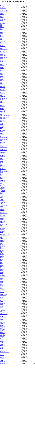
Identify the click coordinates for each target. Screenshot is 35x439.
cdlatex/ (2, 48)
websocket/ (2, 415)
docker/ (1, 100)
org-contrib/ (2, 286)
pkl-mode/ (2, 307)
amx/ (1, 14)
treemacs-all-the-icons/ (4, 390)
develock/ (2, 91)
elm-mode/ (2, 125)
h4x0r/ (1, 201)
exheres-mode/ (2, 164)
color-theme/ (2, 61)
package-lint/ (2, 294)
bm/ (1, 35)
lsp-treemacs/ (2, 242)
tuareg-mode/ (2, 395)
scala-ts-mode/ (3, 351)
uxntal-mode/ (2, 401)
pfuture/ (2, 304)
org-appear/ (2, 285)
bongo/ (1, 37)
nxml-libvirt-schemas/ (4, 280)
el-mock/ (2, 120)
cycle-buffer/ (2, 79)
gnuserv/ (2, 193)
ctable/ (1, 78)
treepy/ (1, 391)
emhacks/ (2, 149)
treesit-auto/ (2, 392)
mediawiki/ (2, 256)
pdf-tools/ (2, 302)
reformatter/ (2, 335)
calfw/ (1, 44)
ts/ (1, 393)
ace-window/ (2, 7)
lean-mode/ (2, 233)
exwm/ (1, 167)
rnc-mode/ (2, 345)
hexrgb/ (1, 205)
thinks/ (1, 387)
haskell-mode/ (2, 202)
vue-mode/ (2, 409)
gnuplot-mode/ (2, 192)
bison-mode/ (2, 33)
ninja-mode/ (2, 275)
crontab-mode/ (2, 74)
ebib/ (1, 110)
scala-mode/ (2, 350)
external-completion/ (4, 166)
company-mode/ (2, 67)
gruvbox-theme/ (3, 200)
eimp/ (1, 119)
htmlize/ (2, 211)
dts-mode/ (2, 106)
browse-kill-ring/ (3, 40)
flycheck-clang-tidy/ (4, 175)
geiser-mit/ (2, 188)
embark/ (1, 147)
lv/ (1, 245)
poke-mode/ (2, 312)
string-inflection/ (3, 373)
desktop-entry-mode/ (4, 90)
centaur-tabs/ (2, 49)
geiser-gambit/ (3, 186)
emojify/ (2, 151)
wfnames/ (2, 416)
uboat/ (1, 398)
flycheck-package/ (3, 179)
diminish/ (2, 95)
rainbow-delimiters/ (4, 330)
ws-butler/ (2, 422)
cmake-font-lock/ (3, 58)
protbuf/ (2, 322)
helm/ (1, 204)
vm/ (1, 405)
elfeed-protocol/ (3, 123)
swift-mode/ (2, 378)
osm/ (1, 291)
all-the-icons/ (3, 10)
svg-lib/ (2, 377)
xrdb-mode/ (2, 425)
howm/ (1, 209)
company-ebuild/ (3, 65)
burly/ (1, 42)
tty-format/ (2, 394)
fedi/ (1, 169)
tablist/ (2, 382)
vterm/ (1, 407)
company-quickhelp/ (3, 68)
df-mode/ (2, 92)
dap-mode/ (2, 81)
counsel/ (2, 73)
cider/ (1, 51)
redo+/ (1, 334)
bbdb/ (1, 30)
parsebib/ (2, 297)
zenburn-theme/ (3, 432)
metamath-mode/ (3, 258)
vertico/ (2, 402)
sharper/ (2, 360)
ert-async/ (2, 157)
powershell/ (2, 319)
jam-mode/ (2, 221)
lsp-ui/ (1, 243)
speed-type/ (2, 369)
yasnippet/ (2, 429)
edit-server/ (2, 116)
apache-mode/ (2, 18)
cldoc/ (1, 55)
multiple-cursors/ (3, 268)
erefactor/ (2, 154)
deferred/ (2, 85)
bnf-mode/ (2, 36)
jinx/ (1, 223)
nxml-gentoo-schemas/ (4, 279)
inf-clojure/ (2, 216)
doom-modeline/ (3, 102)
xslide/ (1, 426)
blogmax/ (2, 34)
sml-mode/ (2, 367)
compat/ (1, 69)
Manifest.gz (2, 434)
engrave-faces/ (3, 152)
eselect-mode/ (2, 159)
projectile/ (2, 320)
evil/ (1, 163)
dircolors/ (2, 96)
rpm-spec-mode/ (3, 346)
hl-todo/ (2, 208)
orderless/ (2, 284)
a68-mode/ (2, 6)
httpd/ (1, 212)
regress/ (2, 336)
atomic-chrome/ (3, 22)
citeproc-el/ (2, 54)
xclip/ (1, 423)
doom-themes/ (2, 103)
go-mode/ (2, 194)
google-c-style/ (3, 195)
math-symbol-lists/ (3, 255)
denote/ (1, 88)
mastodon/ (2, 254)
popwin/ (1, 315)
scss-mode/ (2, 354)
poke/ (1, 311)
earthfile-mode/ (3, 109)
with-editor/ (2, 420)
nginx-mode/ (2, 273)
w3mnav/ (1, 410)
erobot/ (1, 156)
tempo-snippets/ (3, 386)
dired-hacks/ (2, 97)
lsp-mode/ (2, 241)
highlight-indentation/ (4, 206)
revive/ (1, 341)
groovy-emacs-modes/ (4, 199)
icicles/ (2, 214)
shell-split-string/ (4, 362)
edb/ (1, 113)
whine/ (1, 419)
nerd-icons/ (2, 272)
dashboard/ (2, 83)
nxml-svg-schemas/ (3, 281)
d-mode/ (1, 80)
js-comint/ (2, 225)
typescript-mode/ (3, 396)
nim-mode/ (2, 274)
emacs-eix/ (2, 138)
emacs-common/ (2, 133)
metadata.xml (2, 435)
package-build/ (3, 293)
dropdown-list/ (3, 105)
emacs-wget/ (2, 145)
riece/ (1, 344)
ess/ (1, 161)
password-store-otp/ (4, 301)
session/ (2, 358)
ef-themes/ (2, 118)
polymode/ (2, 313)
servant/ (2, 356)
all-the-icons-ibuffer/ (4, 12)
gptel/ (1, 196)
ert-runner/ (2, 158)
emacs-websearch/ (3, 144)
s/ (0, 348)
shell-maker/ (2, 361)
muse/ (1, 269)
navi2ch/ (2, 271)
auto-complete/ (3, 24)
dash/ (1, 82)
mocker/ (1, 264)
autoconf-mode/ (3, 25)
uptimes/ (2, 400)
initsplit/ (2, 218)
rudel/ (1, 347)
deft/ (1, 86)
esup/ (1, 162)
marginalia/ (2, 252)
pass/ (1, 300)
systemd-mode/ (2, 381)
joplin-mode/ (2, 224)
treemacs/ (2, 389)
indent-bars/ (2, 215)
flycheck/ (2, 174)
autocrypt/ (2, 26)
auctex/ (1, 23)
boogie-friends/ (3, 38)
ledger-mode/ (2, 234)
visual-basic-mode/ (3, 404)
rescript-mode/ (3, 339)
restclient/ (2, 340)
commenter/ (2, 63)
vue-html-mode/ (3, 408)
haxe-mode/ (2, 203)
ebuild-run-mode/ (3, 112)
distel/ (1, 99)
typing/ (1, 397)
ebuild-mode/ (2, 111)
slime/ (1, 365)
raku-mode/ (2, 332)
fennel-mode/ (2, 170)
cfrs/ (1, 50)
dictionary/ (2, 93)
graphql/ (2, 197)
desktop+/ (2, 89)
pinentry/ (2, 306)
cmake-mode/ (2, 59)
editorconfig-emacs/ (4, 117)
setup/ (1, 359)
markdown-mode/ (3, 253)
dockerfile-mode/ (3, 101)
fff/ (1, 171)
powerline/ (2, 318)
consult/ (2, 71)
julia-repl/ (2, 228)
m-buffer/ (2, 246)
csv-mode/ (2, 77)
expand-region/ (3, 165)
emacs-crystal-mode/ (4, 134)
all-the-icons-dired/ (4, 11)
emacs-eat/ (2, 136)
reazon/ (1, 333)
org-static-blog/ (3, 289)
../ (1, 4)
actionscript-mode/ (3, 8)
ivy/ (1, 219)
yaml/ (1, 427)
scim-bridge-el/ (3, 353)
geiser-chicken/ (3, 185)
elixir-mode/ (2, 124)
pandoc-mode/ (2, 295)
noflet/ (1, 277)
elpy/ (1, 128)
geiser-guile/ (2, 187)
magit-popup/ (2, 250)
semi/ (1, 355)
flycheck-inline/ (3, 177)
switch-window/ (3, 379)
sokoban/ (2, 368)
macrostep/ (2, 247)
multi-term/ (2, 267)
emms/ (1, 150)
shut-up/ (2, 364)
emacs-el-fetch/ (3, 139)
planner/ (2, 308)
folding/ (2, 180)
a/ (0, 5)
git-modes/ (2, 190)
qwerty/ (1, 328)
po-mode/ (2, 310)
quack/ (1, 327)
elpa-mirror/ (2, 126)
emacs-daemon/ (2, 135)
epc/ (1, 153)
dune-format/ (2, 107)
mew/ (1, 259)
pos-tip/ (2, 316)
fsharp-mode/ (2, 182)
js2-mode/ (2, 226)
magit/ (1, 249)
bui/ (1, 41)
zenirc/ (1, 433)
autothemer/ (2, 27)
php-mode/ (2, 305)
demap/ (1, 87)
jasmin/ (1, 222)
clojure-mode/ (2, 56)
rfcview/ (2, 342)
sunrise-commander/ (3, 376)
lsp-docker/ (2, 239)
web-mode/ (2, 412)
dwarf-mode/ (2, 108)
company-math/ (2, 66)
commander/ (2, 62)
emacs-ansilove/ (3, 131)
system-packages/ (3, 380)
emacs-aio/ (2, 130)
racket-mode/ (2, 329)
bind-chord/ (2, 32)
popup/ (1, 314)
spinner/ (2, 370)
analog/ (1, 15)
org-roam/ (2, 288)
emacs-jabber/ (2, 141)
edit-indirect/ (3, 114)
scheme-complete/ (3, 352)
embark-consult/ (3, 148)
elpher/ (1, 127)
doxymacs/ (2, 104)
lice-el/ (2, 235)
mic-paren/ (2, 260)
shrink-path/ (2, 363)
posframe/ (2, 317)
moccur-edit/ (2, 263)
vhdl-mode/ (2, 403)
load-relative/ (3, 236)
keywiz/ (1, 231)
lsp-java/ (2, 240)
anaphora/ (2, 16)
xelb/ (1, 424)
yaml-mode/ (2, 428)
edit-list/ (2, 115)
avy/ (1, 28)
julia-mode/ (2, 227)
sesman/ (1, 357)
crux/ (1, 75)
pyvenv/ (1, 326)
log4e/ (1, 237)
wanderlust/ (2, 411)
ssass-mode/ (2, 371)
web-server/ (2, 413)
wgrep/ (1, 417)
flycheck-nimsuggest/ (4, 178)
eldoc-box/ (2, 122)
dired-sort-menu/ (3, 98)
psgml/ (1, 323)
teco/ (1, 383)
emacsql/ (2, 146)
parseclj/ (2, 298)
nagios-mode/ (2, 270)
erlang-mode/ (2, 155)
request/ (2, 338)
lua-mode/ (2, 244)
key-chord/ (2, 230)
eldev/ (1, 121)
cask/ (1, 46)
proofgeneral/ (2, 321)
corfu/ (1, 72)
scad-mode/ (2, 349)
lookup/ (1, 238)
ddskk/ (1, 84)
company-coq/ (2, 64)
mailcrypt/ (2, 251)
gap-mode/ (2, 183)
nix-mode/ (2, 276)
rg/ (1, 343)
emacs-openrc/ (2, 142)
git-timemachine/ (3, 191)
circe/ (1, 52)
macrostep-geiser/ (3, 248)
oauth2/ (1, 282)
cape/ (1, 45)
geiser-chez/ (2, 184)
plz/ (1, 309)
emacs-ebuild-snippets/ (4, 137)
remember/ (2, 337)
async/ (1, 21)
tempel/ (1, 384)
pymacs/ (1, 325)
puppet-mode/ (2, 324)
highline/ (2, 207)
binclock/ (2, 31)
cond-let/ (2, 70)
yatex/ (1, 430)
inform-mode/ (2, 217)
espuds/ (1, 160)
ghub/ (1, 189)
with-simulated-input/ (4, 421)
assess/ (1, 20)
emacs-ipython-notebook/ (4, 140)
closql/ (1, 57)
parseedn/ (2, 299)
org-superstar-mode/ (4, 290)
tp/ (1, 388)
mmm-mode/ (2, 262)
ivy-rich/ (2, 220)
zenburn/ (2, 431)
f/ (0, 168)
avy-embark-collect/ (4, 29)
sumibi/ (1, 375)
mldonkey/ (2, 261)
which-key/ (2, 418)
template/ (2, 385)
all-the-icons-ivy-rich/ (4, 13)
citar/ (1, 53)
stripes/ (2, 374)
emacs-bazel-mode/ (3, 132)
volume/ (1, 406)
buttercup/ (2, 43)
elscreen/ (2, 129)
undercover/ (2, 399)
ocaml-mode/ (2, 283)
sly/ (1, 366)
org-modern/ (2, 287)
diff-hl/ (2, 94)
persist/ (2, 303)
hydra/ (1, 213)
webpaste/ (2, 414)
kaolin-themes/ (3, 229)
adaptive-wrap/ (3, 9)
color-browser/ (3, 60)
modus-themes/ (2, 265)
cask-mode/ (2, 47)
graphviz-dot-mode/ (3, 198)
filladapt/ (2, 172)
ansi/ (1, 17)
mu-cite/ (2, 266)
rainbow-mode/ (2, 331)
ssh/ (1, 372)
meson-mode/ (2, 257)
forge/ (1, 181)
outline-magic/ (3, 292)
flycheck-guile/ (3, 176)
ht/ (1, 210)
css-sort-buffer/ (3, 76)
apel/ (1, 19)
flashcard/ (2, 173)
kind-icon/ (2, 232)
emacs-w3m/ (2, 143)
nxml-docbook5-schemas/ (4, 278)
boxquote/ (2, 39)
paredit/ (2, 296)
